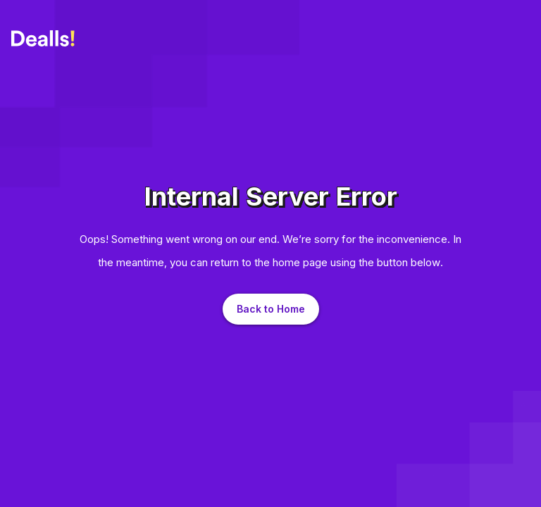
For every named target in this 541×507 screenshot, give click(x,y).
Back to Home (271, 309)
